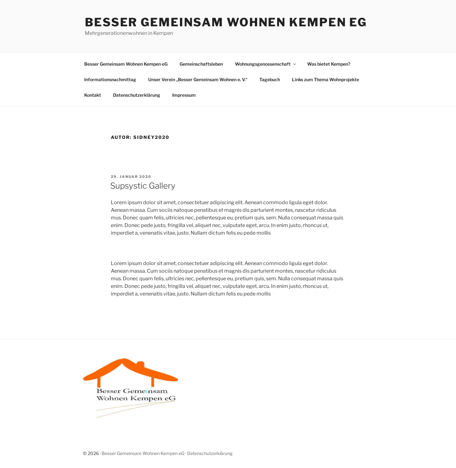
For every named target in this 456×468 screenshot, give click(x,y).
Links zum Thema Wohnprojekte (325, 79)
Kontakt (92, 95)
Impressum (184, 95)
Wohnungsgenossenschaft (266, 64)
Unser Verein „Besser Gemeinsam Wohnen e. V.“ (197, 79)
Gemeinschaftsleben (201, 64)
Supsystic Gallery (142, 186)
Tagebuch (269, 79)
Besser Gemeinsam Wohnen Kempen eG (226, 22)
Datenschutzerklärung (136, 95)
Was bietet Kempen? (328, 64)
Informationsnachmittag (110, 79)
